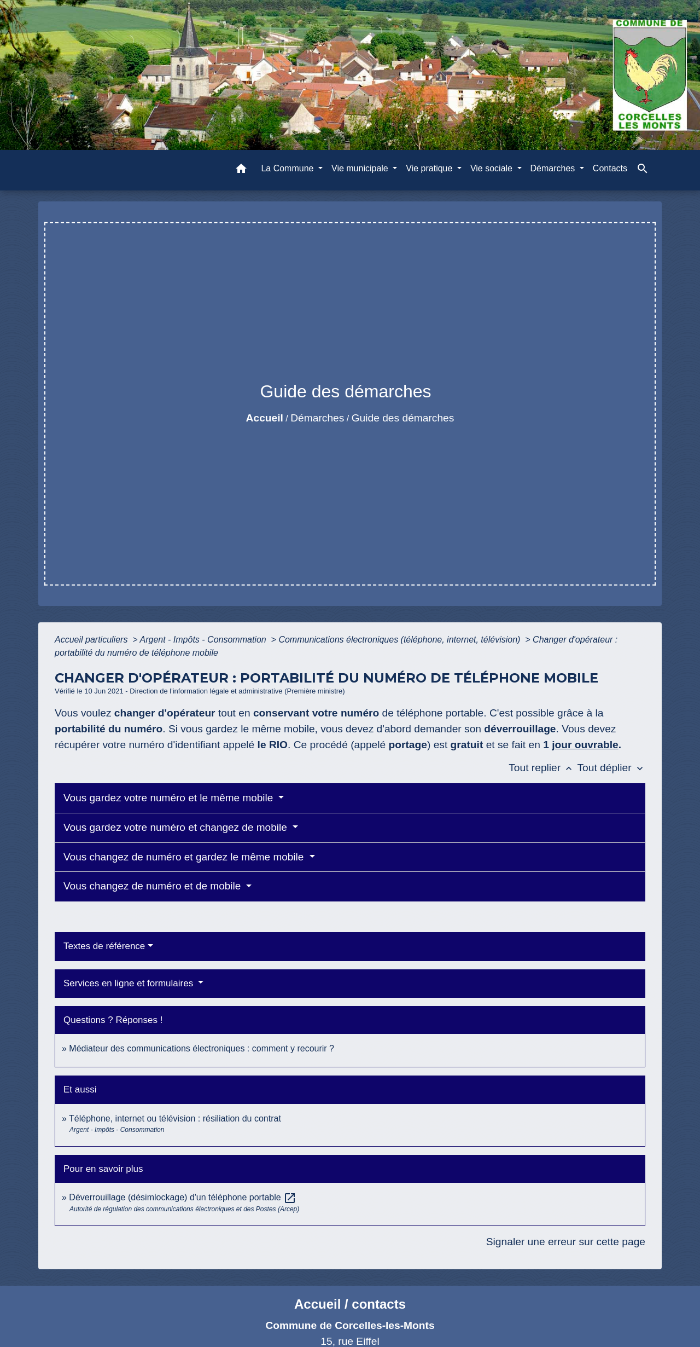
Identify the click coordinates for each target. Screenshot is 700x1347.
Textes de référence (104, 946)
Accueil (264, 418)
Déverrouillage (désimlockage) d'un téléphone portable (182, 1197)
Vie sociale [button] (492, 168)
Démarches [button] (554, 168)
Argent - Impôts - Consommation (204, 639)
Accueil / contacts (350, 1304)
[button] (241, 170)
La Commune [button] (288, 168)
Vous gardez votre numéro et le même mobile (169, 797)
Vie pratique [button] (430, 168)
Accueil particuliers (92, 639)
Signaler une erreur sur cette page (565, 1241)
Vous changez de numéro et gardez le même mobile (185, 857)
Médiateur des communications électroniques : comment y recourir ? (201, 1048)
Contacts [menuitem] (610, 168)
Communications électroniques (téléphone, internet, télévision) (400, 639)
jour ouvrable (585, 744)
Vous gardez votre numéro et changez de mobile (176, 827)
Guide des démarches (403, 418)
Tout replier (543, 767)
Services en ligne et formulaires (129, 983)
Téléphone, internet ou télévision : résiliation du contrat (175, 1118)
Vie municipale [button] (360, 168)
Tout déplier (611, 767)
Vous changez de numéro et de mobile (153, 886)
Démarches (317, 418)
